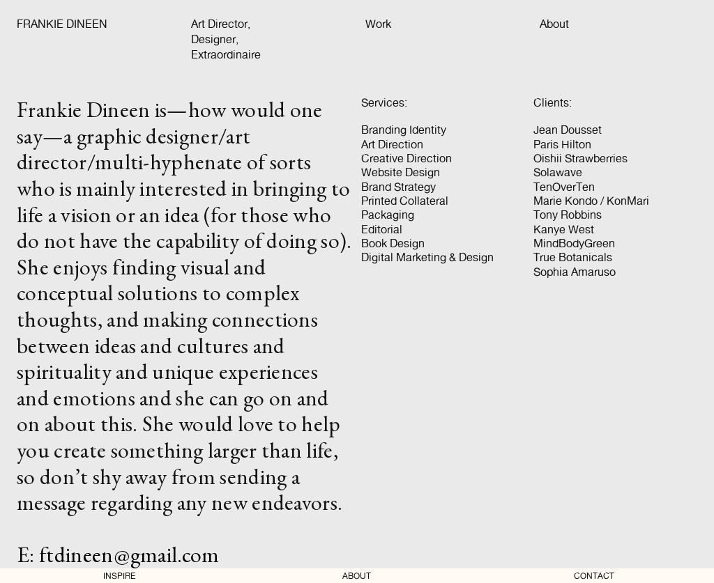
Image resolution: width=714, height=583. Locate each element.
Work (378, 24)
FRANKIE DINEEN (62, 24)
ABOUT (356, 576)
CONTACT (594, 576)
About (554, 24)
